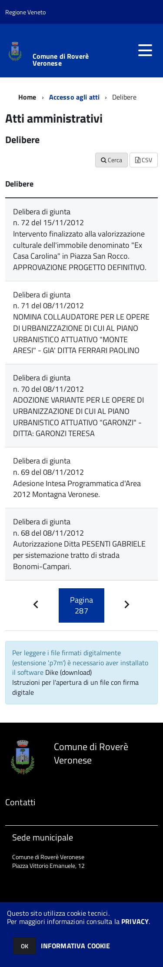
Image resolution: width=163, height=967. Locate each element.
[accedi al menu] (145, 50)
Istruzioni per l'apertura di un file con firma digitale (75, 687)
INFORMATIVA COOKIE (75, 945)
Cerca (111, 159)
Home (27, 97)
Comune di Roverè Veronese (61, 60)
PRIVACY (135, 921)
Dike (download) (68, 672)
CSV (143, 159)
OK (24, 945)
